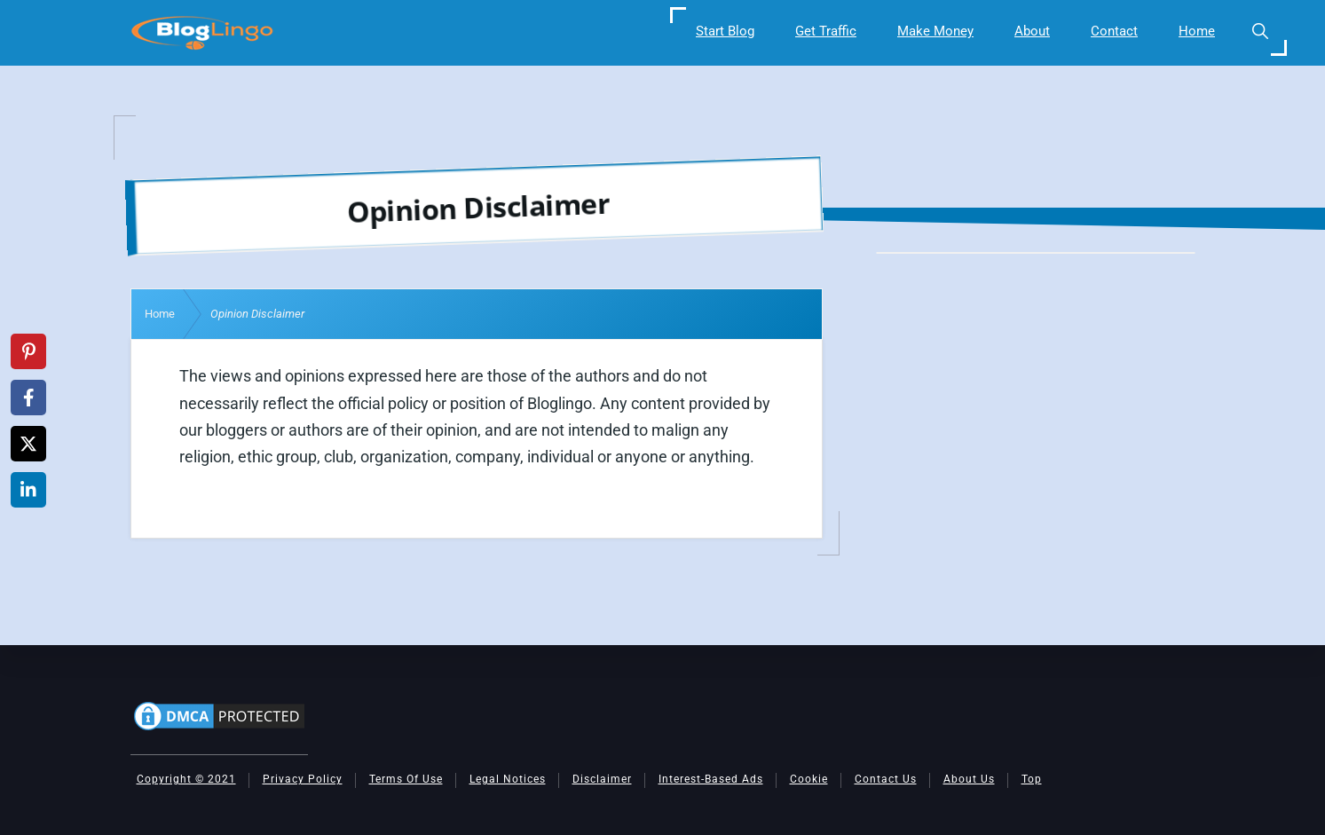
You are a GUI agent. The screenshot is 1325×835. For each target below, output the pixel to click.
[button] (1260, 31)
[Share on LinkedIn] (28, 490)
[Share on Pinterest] (28, 351)
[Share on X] (28, 443)
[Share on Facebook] (28, 397)
